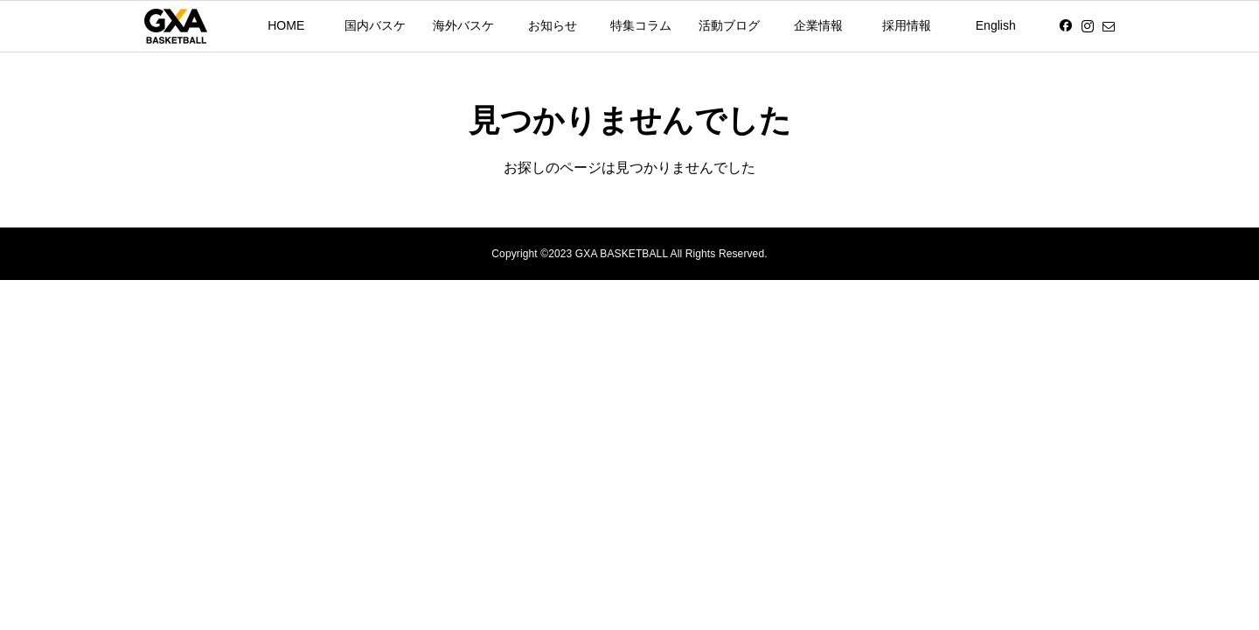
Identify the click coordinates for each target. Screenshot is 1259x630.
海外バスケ (463, 25)
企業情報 (818, 25)
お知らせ (552, 25)
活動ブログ (729, 25)
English (996, 25)
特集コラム (640, 25)
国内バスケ (375, 25)
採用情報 (906, 25)
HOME (286, 25)
